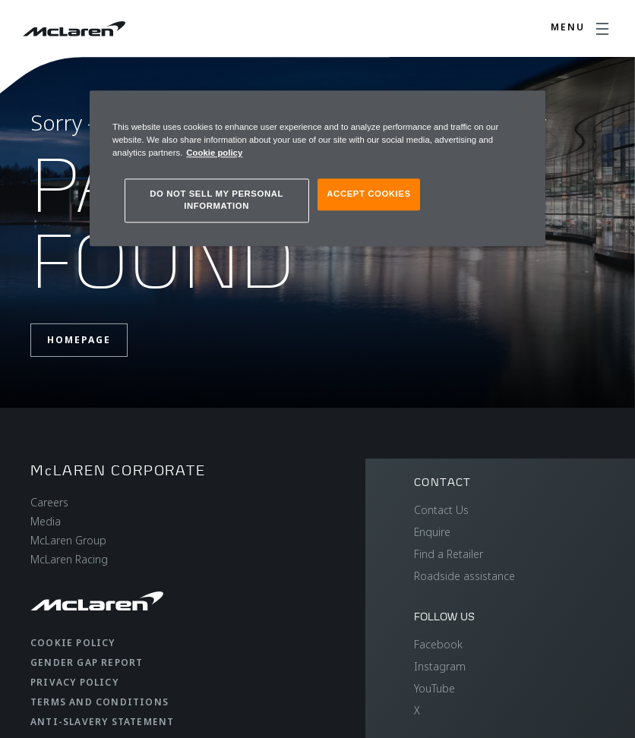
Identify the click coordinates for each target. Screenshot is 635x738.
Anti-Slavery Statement (102, 721)
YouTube (434, 688)
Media (45, 521)
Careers (49, 502)
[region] (317, 168)
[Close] (524, 108)
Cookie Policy (72, 642)
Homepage (79, 339)
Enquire (432, 532)
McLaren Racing (69, 559)
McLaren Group (68, 540)
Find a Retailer (448, 554)
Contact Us (441, 510)
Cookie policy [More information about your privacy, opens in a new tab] (214, 152)
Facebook (438, 644)
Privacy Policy (74, 682)
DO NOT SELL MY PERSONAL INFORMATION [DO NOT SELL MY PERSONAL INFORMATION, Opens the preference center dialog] (216, 199)
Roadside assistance (464, 576)
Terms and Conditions (99, 701)
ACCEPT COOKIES (368, 193)
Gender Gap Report (86, 662)
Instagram (440, 666)
